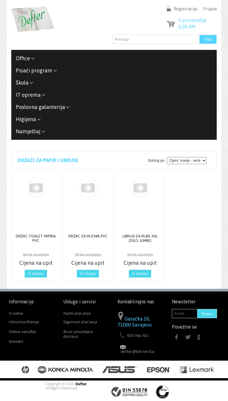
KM (186, 26)
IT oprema (31, 95)
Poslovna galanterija (43, 107)
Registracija (185, 8)
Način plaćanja (77, 313)
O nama (16, 313)
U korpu (36, 273)
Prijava (210, 8)
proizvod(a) (192, 20)
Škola (25, 83)
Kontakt (16, 341)
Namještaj (30, 131)
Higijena (28, 119)
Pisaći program (36, 70)
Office (25, 58)
